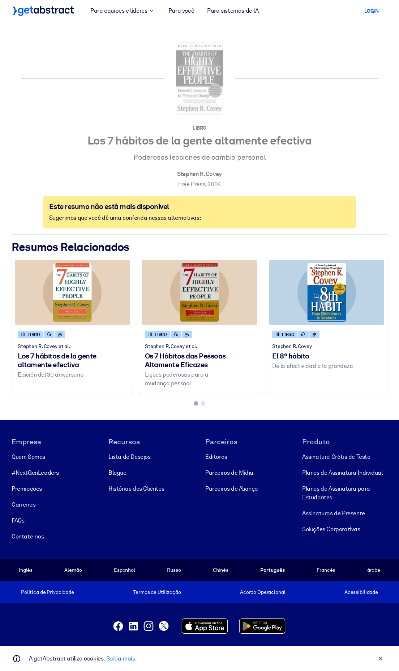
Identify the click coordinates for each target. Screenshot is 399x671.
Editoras (216, 456)
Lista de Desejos (129, 456)
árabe (373, 570)
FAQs (18, 520)
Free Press (191, 184)
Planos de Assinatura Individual (342, 472)
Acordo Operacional (263, 592)
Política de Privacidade (47, 592)
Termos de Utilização (157, 592)
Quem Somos (28, 456)
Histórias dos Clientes (136, 488)
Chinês (220, 570)
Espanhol (124, 570)
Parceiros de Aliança (231, 488)
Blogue (117, 472)
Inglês (26, 570)
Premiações (27, 488)
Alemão (73, 570)
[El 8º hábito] (326, 292)
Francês (326, 570)
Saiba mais (120, 658)
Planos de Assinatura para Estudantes (336, 493)
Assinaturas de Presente (333, 513)
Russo (174, 570)
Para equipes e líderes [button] (122, 11)
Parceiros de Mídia (229, 472)
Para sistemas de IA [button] (232, 10)
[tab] (196, 403)
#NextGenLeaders (35, 472)
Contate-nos (28, 536)
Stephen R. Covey (199, 174)
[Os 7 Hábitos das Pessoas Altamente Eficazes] (199, 292)
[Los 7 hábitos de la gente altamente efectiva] (72, 292)
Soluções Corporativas (331, 529)
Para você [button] (181, 10)
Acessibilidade (361, 592)
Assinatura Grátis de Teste (336, 456)
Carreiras (23, 504)
